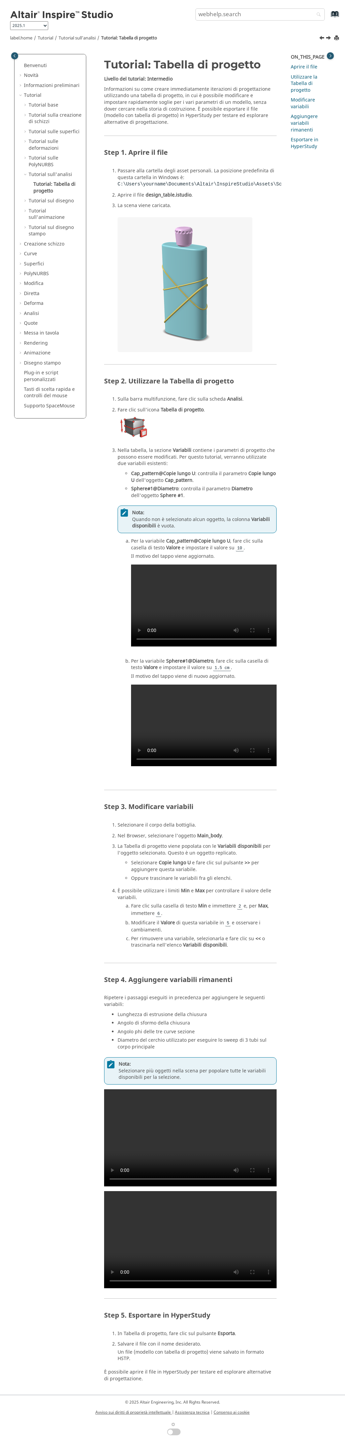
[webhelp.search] (317, 15)
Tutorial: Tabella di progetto (129, 38)
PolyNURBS (36, 273)
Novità (31, 75)
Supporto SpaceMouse (49, 405)
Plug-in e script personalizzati (41, 376)
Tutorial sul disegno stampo (51, 231)
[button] (21, 65)
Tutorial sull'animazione (47, 214)
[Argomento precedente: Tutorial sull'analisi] (322, 39)
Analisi (31, 313)
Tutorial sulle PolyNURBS (43, 161)
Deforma (33, 303)
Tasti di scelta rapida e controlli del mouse (49, 393)
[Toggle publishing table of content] (14, 55)
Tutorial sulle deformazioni (44, 145)
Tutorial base (43, 105)
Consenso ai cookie (232, 1412)
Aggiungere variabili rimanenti (304, 123)
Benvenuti (35, 65)
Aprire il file (304, 66)
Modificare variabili (303, 103)
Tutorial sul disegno (51, 200)
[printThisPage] (337, 38)
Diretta (31, 293)
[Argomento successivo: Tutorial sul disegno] (329, 39)
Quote (31, 323)
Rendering (36, 343)
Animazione (37, 352)
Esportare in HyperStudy (304, 143)
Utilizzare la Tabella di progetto (304, 84)
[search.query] (260, 14)
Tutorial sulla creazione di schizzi (55, 118)
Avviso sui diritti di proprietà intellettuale (133, 1412)
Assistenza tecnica (192, 1412)
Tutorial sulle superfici (54, 131)
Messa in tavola (41, 333)
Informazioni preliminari (52, 85)
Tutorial (45, 38)
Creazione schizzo (44, 244)
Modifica (33, 283)
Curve (30, 253)
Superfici (34, 263)
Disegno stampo (42, 363)
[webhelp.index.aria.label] (327, 17)
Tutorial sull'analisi (77, 38)
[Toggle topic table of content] (330, 55)
